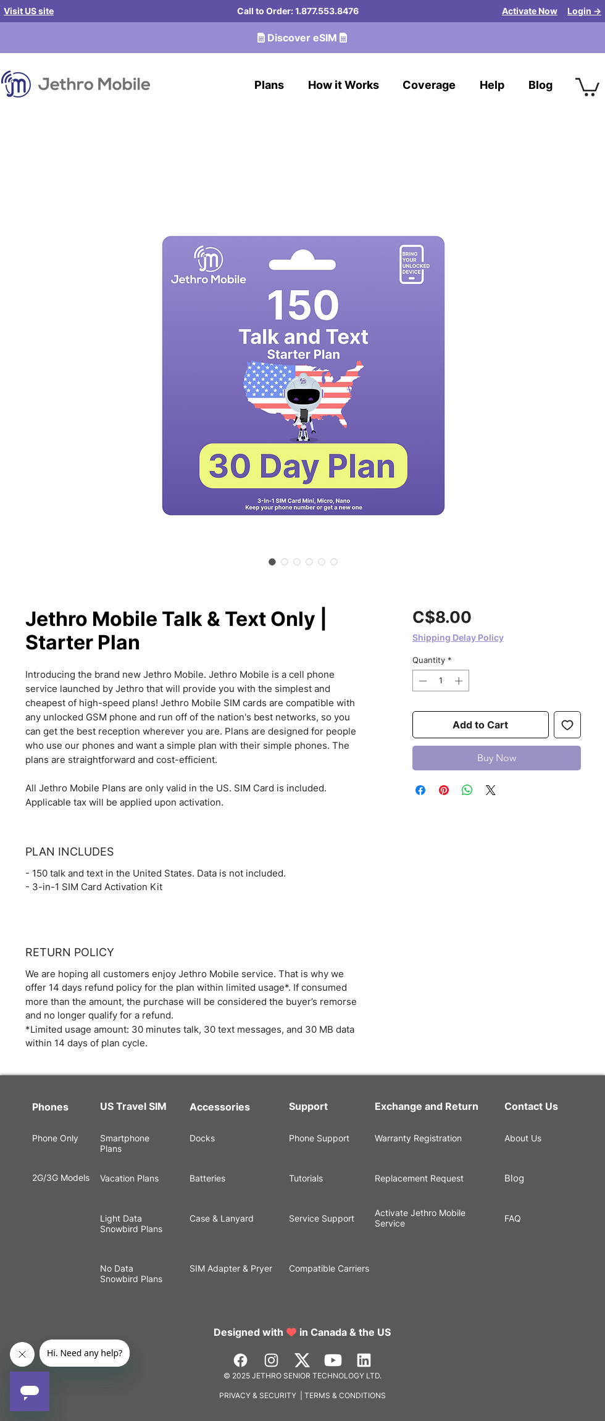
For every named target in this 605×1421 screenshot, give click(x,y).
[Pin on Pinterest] (443, 790)
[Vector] (302, 1360)
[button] (587, 86)
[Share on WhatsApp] (467, 790)
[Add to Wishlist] (567, 724)
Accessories (220, 1107)
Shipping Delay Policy (458, 637)
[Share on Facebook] (420, 790)
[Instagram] (271, 1360)
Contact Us (531, 1106)
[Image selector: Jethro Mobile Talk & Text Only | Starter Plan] (272, 562)
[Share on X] (490, 790)
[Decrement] (421, 680)
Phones (50, 1107)
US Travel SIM (134, 1106)
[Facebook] (240, 1360)
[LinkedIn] (364, 1360)
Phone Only (55, 1138)
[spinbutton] (440, 680)
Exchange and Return (426, 1106)
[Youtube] (333, 1360)
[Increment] (460, 680)
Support (308, 1106)
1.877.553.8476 (327, 11)
